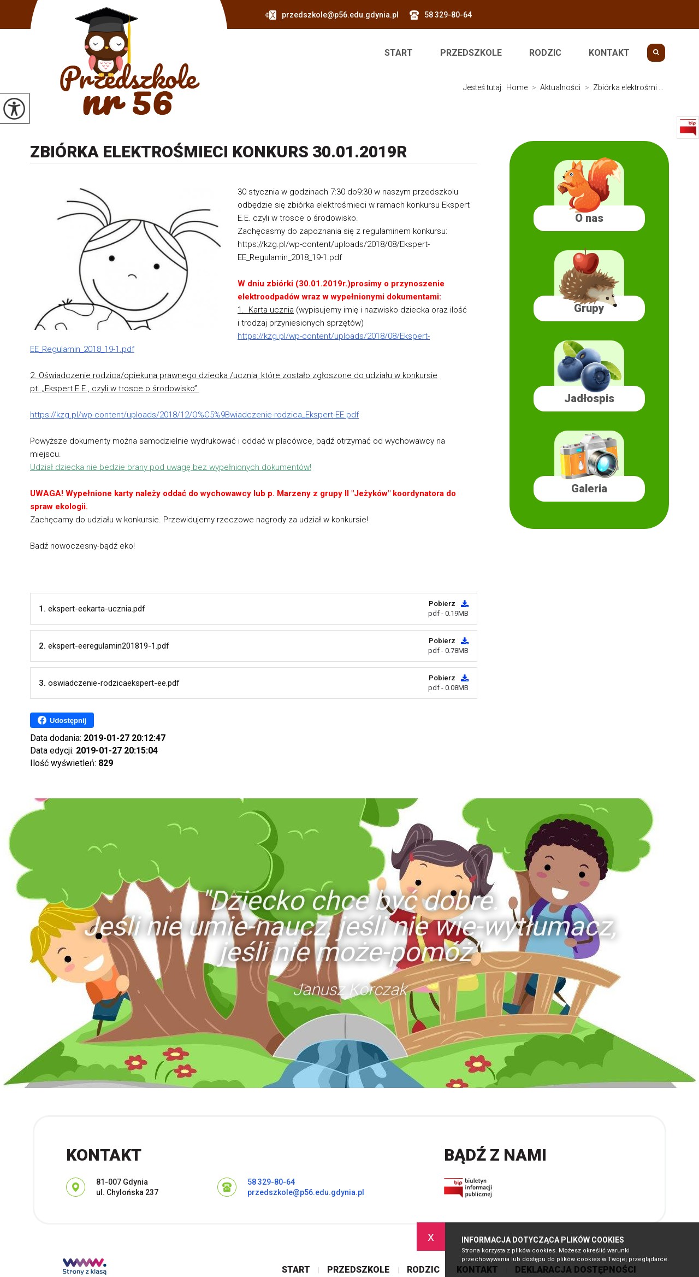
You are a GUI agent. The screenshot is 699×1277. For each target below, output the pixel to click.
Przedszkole (471, 53)
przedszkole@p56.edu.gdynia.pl (332, 15)
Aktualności (554, 87)
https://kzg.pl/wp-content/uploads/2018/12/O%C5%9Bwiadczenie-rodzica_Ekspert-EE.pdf (194, 415)
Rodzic (545, 53)
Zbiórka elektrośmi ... (622, 87)
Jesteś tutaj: (484, 87)
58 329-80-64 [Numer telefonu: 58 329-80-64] (271, 1182)
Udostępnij (62, 720)
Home (517, 87)
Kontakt (609, 53)
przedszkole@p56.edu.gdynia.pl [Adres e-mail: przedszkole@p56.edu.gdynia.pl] (305, 1192)
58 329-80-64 (441, 15)
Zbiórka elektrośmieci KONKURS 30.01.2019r (218, 151)
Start (398, 53)
